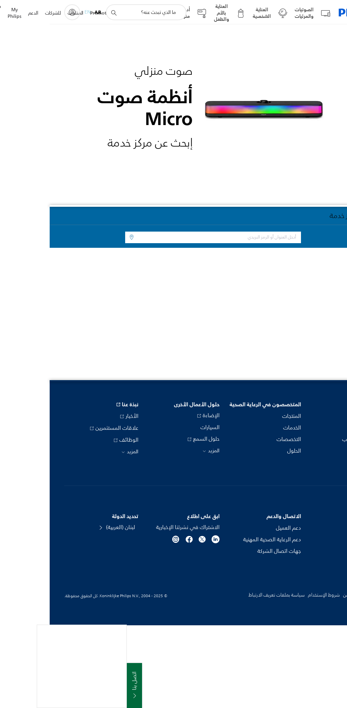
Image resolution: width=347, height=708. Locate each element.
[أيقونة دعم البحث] (64, 13)
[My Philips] (22, 12)
